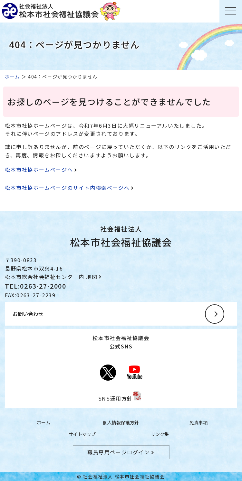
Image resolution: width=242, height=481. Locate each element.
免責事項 (198, 422)
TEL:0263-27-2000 (35, 286)
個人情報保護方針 (121, 422)
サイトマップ (82, 434)
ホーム (12, 76)
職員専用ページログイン (118, 452)
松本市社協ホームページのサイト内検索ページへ (67, 187)
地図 (91, 277)
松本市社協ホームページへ (39, 169)
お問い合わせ (28, 314)
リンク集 (160, 434)
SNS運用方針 (115, 398)
